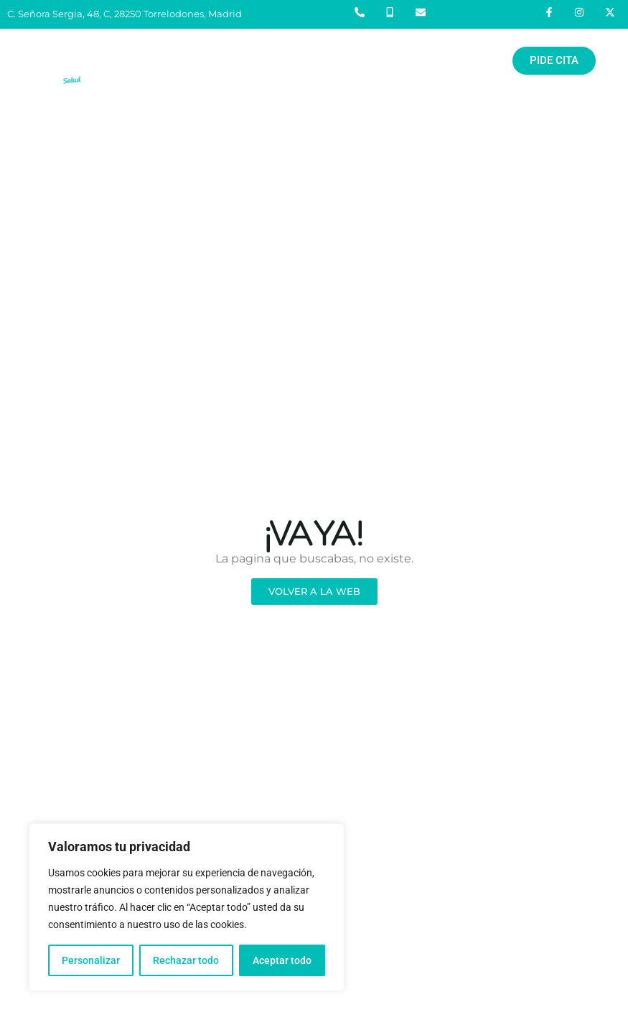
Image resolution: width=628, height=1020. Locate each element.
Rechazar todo (186, 960)
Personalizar (91, 960)
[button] (297, 61)
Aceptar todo (282, 960)
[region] (187, 907)
